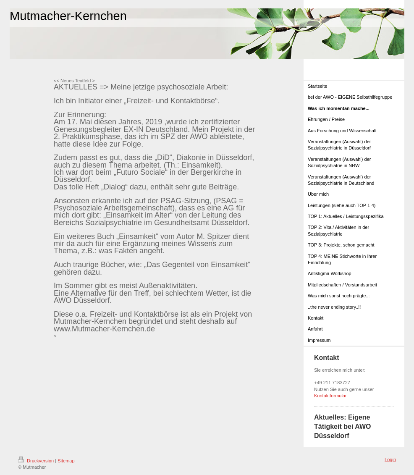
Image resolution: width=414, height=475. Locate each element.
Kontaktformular (330, 395)
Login (390, 459)
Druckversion (36, 460)
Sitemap (66, 460)
